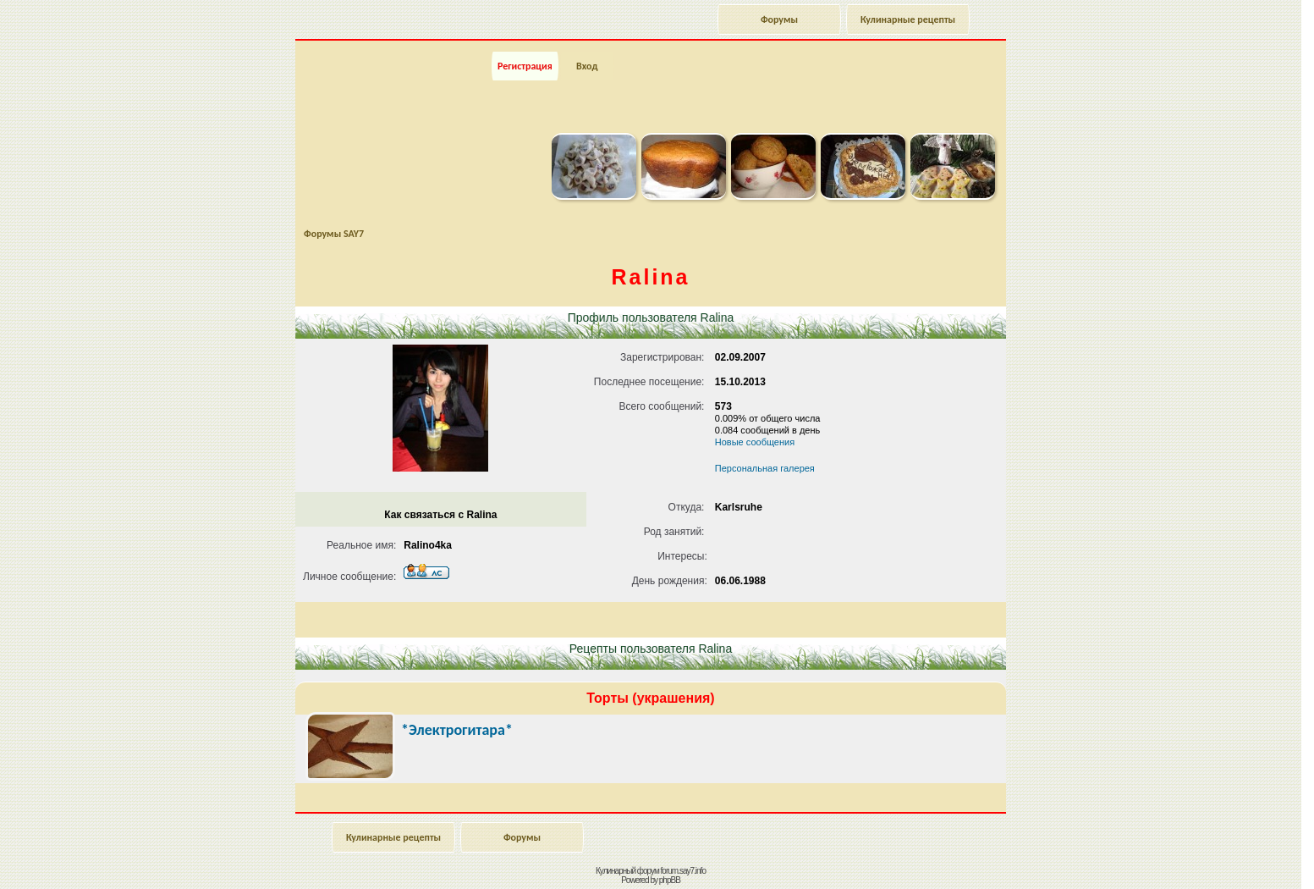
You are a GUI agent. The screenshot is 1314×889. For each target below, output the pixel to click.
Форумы (779, 19)
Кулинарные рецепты (907, 19)
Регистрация (525, 66)
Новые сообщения (754, 442)
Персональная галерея (765, 468)
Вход (586, 66)
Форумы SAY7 (334, 234)
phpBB (669, 880)
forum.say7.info (683, 870)
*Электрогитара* (457, 730)
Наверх (1241, 858)
